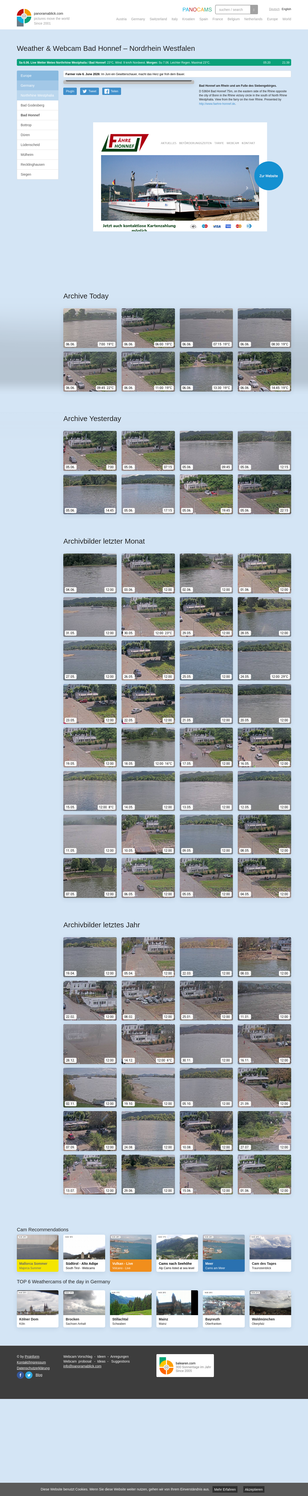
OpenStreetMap (230, 151)
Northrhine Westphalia (37, 95)
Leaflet (215, 151)
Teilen (114, 185)
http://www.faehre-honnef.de (217, 176)
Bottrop (26, 125)
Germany (138, 19)
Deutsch (274, 9)
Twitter (28, 1469)
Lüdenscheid (30, 145)
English (286, 9)
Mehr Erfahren (225, 1489)
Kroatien (188, 19)
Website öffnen (171, 270)
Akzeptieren (254, 1489)
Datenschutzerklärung (33, 1462)
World (286, 19)
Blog (39, 1469)
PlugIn (70, 185)
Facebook (20, 1469)
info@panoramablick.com (82, 1460)
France (217, 19)
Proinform (32, 1451)
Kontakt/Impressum (31, 1456)
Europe (272, 19)
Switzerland (158, 19)
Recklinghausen (33, 164)
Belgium (234, 19)
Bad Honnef (30, 115)
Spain (203, 19)
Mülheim (27, 155)
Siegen (26, 174)
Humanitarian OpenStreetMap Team (272, 151)
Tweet (92, 185)
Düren (25, 135)
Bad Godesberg (32, 105)
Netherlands (253, 19)
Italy (175, 19)
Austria (121, 19)
